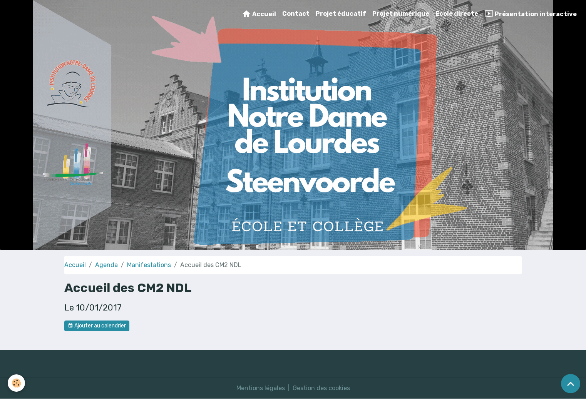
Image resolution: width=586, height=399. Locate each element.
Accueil (259, 13)
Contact (296, 13)
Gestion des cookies (321, 388)
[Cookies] (16, 383)
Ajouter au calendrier (97, 325)
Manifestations (149, 265)
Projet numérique (400, 13)
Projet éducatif (341, 13)
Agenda (106, 265)
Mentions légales (260, 388)
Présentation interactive (530, 13)
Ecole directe (456, 13)
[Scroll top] (570, 383)
